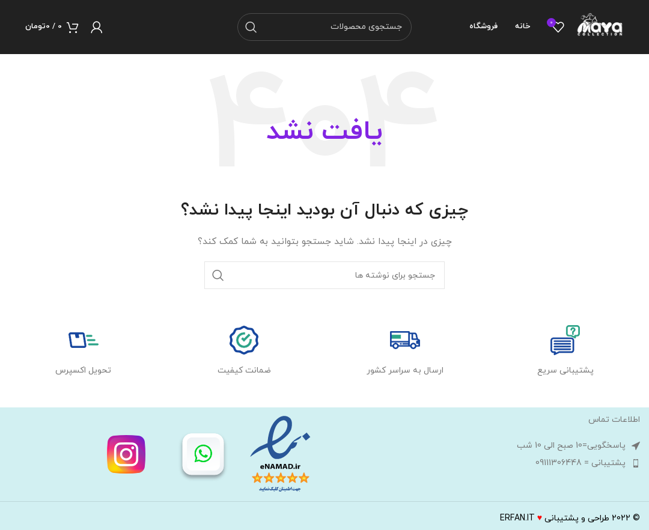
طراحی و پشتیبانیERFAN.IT (554, 518)
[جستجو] (324, 27)
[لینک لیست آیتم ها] (485, 463)
